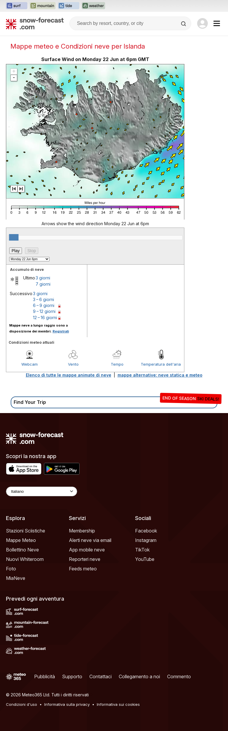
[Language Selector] (41, 491)
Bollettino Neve (22, 550)
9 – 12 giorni (44, 311)
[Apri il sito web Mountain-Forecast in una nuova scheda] (43, 6)
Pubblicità (44, 676)
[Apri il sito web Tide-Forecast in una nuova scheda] (68, 6)
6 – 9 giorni (43, 305)
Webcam (29, 364)
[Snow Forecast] (35, 23)
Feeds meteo (83, 569)
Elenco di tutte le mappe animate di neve (68, 375)
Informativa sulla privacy (67, 704)
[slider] (13, 237)
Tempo (117, 364)
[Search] (184, 24)
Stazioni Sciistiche (25, 531)
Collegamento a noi (139, 676)
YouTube (144, 559)
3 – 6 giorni (43, 299)
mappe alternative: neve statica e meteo (160, 375)
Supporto (72, 676)
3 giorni (43, 277)
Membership (82, 531)
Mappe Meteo (21, 540)
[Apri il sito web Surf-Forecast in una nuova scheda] (16, 6)
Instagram (145, 540)
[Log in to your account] (202, 23)
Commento (179, 676)
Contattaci (100, 676)
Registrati (61, 331)
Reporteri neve (84, 559)
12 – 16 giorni (45, 317)
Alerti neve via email (90, 540)
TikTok (142, 550)
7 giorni (43, 284)
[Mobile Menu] (216, 23)
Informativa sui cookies (118, 704)
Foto (11, 569)
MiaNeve (15, 578)
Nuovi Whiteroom (25, 559)
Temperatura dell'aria (161, 364)
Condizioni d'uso (21, 704)
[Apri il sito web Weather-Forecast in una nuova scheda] (93, 6)
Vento (73, 364)
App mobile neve (87, 550)
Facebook (146, 531)
